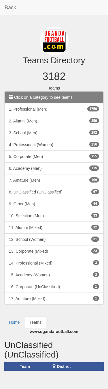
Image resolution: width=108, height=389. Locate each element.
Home (14, 322)
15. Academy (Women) (54, 274)
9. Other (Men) (54, 203)
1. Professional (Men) (54, 108)
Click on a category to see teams (41, 97)
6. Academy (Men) (54, 168)
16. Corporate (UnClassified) (54, 286)
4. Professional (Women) (54, 144)
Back (10, 7)
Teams (35, 322)
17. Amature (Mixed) (54, 298)
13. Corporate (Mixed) (54, 251)
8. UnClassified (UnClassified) (54, 191)
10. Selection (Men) (54, 215)
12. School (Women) (54, 239)
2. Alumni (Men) (54, 120)
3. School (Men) (54, 132)
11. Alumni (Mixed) (54, 227)
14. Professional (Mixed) (54, 262)
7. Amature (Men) (54, 180)
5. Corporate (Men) (54, 156)
